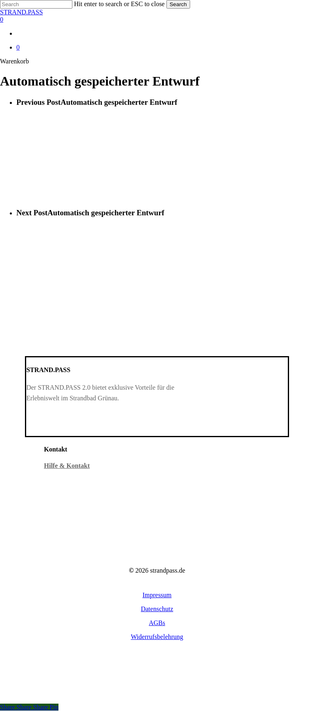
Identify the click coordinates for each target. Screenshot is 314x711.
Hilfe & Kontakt (67, 465)
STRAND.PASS (21, 12)
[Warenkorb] (157, 19)
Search (178, 4)
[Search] (36, 4)
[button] (156, 594)
